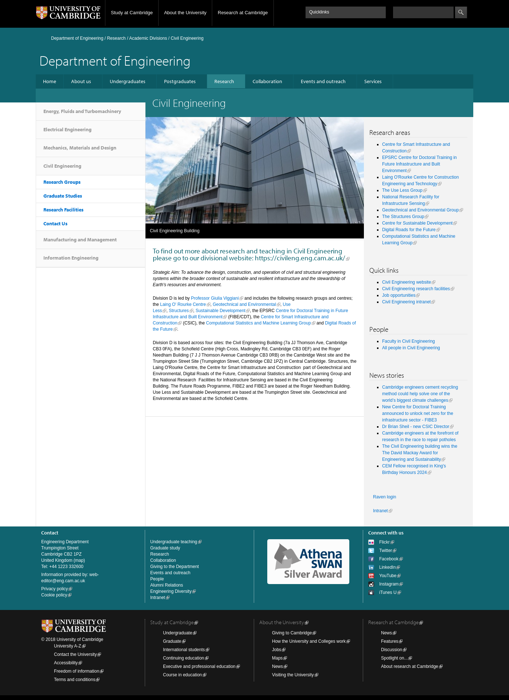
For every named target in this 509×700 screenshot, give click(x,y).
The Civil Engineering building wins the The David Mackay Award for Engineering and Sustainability (419, 453)
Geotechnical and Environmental (244, 304)
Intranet (380, 510)
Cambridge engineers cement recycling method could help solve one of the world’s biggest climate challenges (420, 394)
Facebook (389, 558)
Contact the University (75, 654)
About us (81, 81)
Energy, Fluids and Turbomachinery (82, 111)
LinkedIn (387, 567)
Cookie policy (54, 595)
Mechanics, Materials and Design (79, 147)
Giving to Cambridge (292, 632)
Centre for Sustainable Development (417, 223)
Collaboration (267, 81)
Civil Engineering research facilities (416, 288)
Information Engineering (70, 257)
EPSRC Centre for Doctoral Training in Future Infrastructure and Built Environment (419, 164)
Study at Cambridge (132, 12)
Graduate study (165, 548)
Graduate (172, 641)
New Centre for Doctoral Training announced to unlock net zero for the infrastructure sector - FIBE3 (417, 413)
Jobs (276, 649)
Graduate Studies (62, 195)
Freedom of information (76, 671)
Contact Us (55, 223)
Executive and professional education (199, 666)
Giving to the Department (174, 566)
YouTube (387, 575)
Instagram (389, 584)
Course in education (182, 674)
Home (49, 81)
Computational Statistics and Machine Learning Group (258, 323)
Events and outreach (323, 81)
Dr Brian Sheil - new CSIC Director (415, 426)
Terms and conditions (74, 679)
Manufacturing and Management (80, 239)
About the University (185, 12)
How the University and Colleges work (309, 641)
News (277, 666)
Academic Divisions (148, 38)
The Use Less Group (402, 190)
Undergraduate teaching (173, 541)
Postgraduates (180, 81)
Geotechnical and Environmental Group (420, 210)
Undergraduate (177, 632)
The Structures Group (403, 216)
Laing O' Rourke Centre (183, 304)
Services (373, 81)
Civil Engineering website (406, 282)
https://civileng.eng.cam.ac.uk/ (300, 257)
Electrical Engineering (67, 129)
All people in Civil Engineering (411, 347)
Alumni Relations (166, 585)
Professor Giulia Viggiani (215, 298)
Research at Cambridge (243, 12)
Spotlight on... (394, 658)
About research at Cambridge (409, 666)
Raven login (384, 496)
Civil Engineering (62, 166)
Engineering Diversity (170, 591)
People (157, 579)
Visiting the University (293, 674)
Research (116, 38)
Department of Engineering (77, 38)
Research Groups (62, 182)
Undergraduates (127, 81)
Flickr (384, 542)
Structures (179, 310)
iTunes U (388, 592)
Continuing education (183, 658)
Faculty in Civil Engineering (408, 341)
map (79, 560)
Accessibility (66, 662)
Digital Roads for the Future (409, 229)
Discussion (391, 649)
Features (389, 641)
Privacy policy (54, 588)
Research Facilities (63, 209)
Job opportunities (398, 295)
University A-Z (67, 646)
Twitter (385, 550)
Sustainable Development (220, 310)
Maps (277, 658)
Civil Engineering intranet (406, 301)
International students (184, 649)
